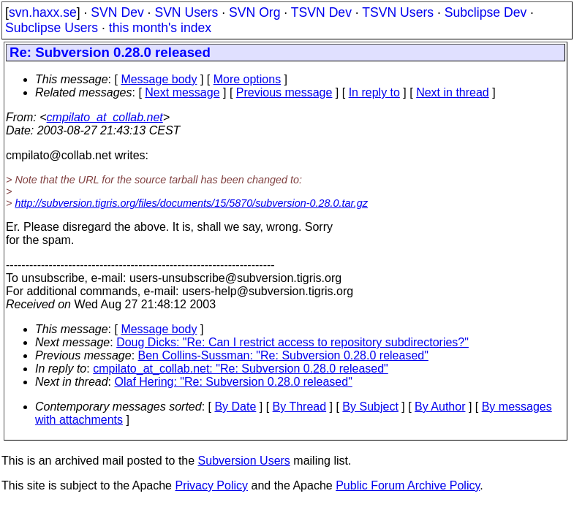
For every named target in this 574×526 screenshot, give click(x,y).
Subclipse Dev (485, 12)
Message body (159, 79)
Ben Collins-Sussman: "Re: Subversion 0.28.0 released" (283, 355)
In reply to (374, 92)
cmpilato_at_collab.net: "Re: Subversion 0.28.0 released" (240, 368)
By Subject (370, 406)
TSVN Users (398, 12)
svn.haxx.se (43, 12)
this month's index (160, 27)
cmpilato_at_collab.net (105, 117)
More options (248, 79)
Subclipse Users (51, 27)
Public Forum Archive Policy (408, 485)
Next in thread (452, 92)
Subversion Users (244, 460)
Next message (182, 92)
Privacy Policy (211, 485)
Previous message (284, 92)
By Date (235, 406)
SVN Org (254, 12)
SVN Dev (117, 12)
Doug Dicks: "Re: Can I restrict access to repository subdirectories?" (292, 342)
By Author (440, 406)
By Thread (300, 406)
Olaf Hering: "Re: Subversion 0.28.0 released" (233, 382)
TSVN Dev (321, 12)
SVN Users (186, 12)
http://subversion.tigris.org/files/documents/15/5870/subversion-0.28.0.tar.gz (191, 203)
